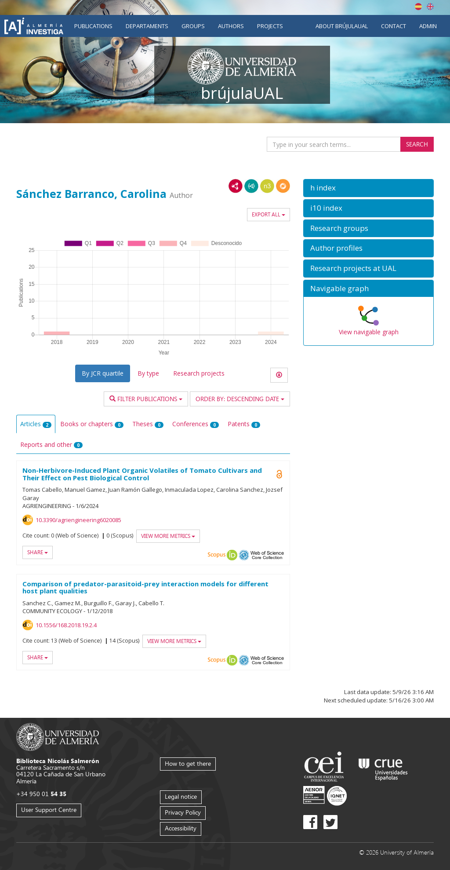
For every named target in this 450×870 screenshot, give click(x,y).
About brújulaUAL (342, 26)
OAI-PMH (244, 555)
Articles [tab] (35, 424)
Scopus (216, 555)
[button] (368, 188)
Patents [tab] (244, 424)
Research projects (199, 373)
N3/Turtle (267, 186)
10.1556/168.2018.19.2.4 (66, 625)
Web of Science (267, 555)
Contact (393, 26)
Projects (270, 26)
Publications (93, 26)
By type (148, 373)
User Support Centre (48, 809)
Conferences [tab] (195, 424)
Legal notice (181, 796)
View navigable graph (369, 332)
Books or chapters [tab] (91, 424)
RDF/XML (236, 186)
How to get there (188, 763)
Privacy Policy (183, 812)
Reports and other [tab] (51, 444)
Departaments (147, 26)
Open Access (279, 474)
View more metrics (168, 536)
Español (418, 6)
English (430, 6)
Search (417, 144)
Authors (231, 26)
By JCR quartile (102, 373)
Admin (428, 26)
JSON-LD (251, 186)
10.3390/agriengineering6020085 (78, 520)
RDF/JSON (283, 186)
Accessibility (180, 828)
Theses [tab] (147, 424)
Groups (193, 26)
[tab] (368, 188)
